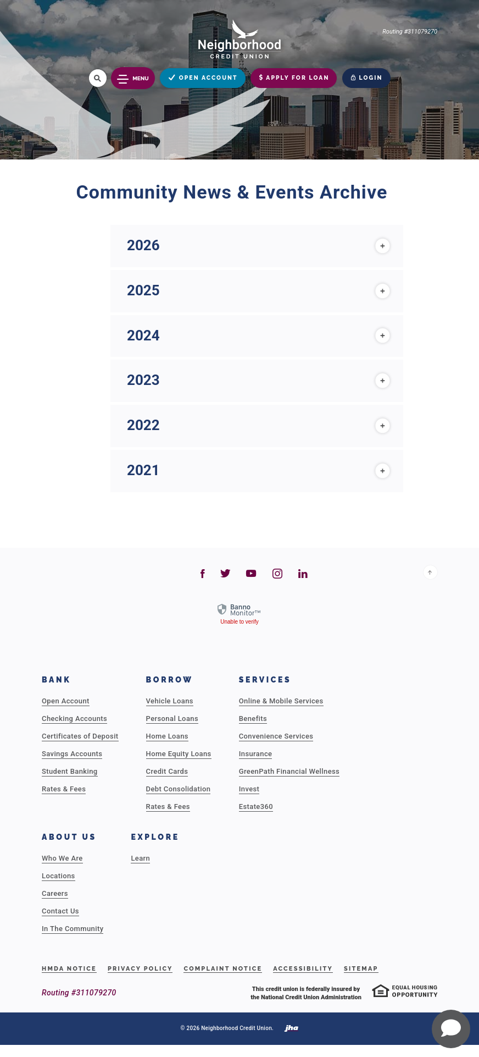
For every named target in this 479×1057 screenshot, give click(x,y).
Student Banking (70, 771)
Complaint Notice (222, 968)
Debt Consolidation (178, 789)
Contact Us (60, 911)
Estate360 (256, 806)
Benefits (253, 718)
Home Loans (167, 736)
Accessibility (303, 968)
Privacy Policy (140, 968)
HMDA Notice (69, 968)
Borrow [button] (169, 679)
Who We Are (62, 858)
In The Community (72, 928)
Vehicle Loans (169, 701)
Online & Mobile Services (281, 701)
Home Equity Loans (178, 754)
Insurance (255, 754)
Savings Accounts (72, 754)
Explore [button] (155, 837)
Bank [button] (56, 679)
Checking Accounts (74, 718)
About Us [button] (69, 837)
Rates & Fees (64, 789)
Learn (140, 858)
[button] (256, 246)
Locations (58, 876)
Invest (249, 789)
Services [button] (265, 679)
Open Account (66, 701)
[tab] (256, 246)
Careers (55, 893)
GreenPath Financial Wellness (289, 771)
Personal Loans (172, 718)
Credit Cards (167, 771)
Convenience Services (276, 736)
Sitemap (361, 968)
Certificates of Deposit (80, 736)
